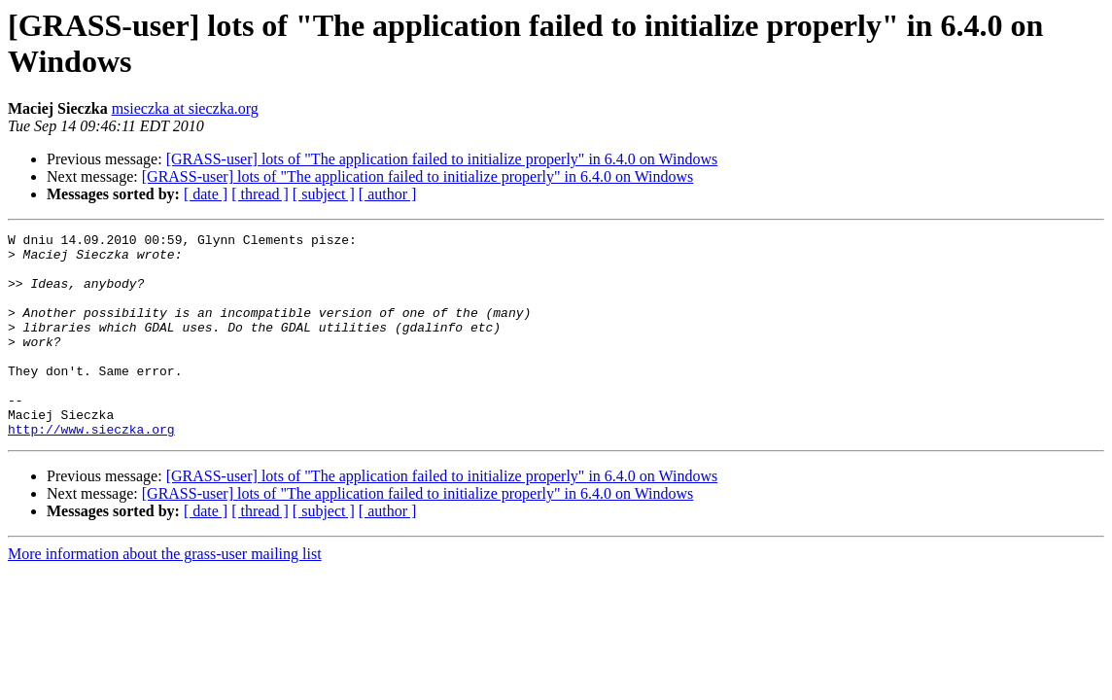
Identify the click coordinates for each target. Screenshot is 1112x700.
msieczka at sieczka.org (185, 108)
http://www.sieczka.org (91, 469)
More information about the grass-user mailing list (165, 594)
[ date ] (205, 194)
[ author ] (388, 194)
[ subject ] (324, 194)
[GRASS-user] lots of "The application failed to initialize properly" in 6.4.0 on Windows (442, 159)
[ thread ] (260, 194)
